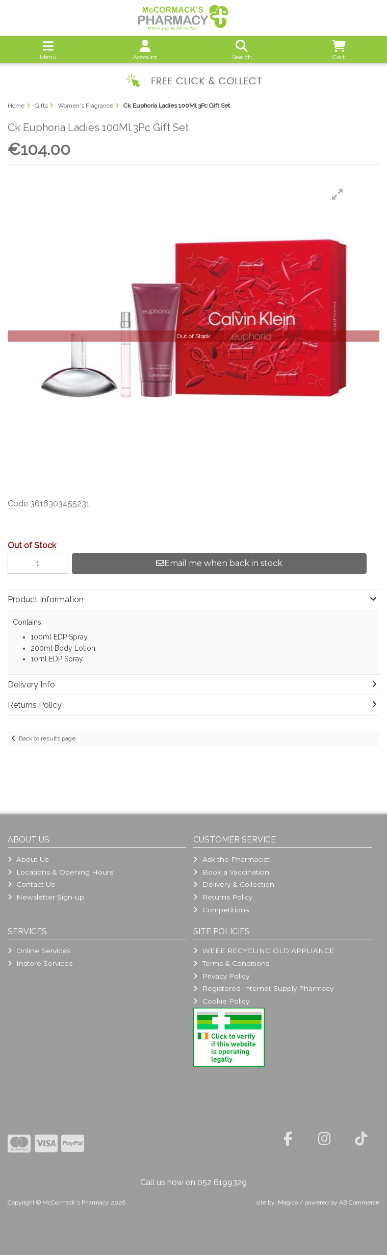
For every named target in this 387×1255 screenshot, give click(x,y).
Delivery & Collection (233, 884)
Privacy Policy (221, 976)
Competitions (220, 910)
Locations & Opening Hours (60, 872)
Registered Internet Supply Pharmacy (263, 988)
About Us (28, 859)
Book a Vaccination (231, 872)
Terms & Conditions (231, 963)
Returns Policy (222, 897)
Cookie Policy (221, 1001)
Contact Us (31, 884)
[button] (337, 194)
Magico (288, 1202)
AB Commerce (359, 1202)
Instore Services (40, 963)
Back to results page (47, 738)
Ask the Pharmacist (231, 859)
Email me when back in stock (219, 563)
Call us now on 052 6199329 (193, 1182)
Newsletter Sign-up (46, 897)
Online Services (39, 950)
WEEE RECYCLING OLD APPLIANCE (263, 950)
